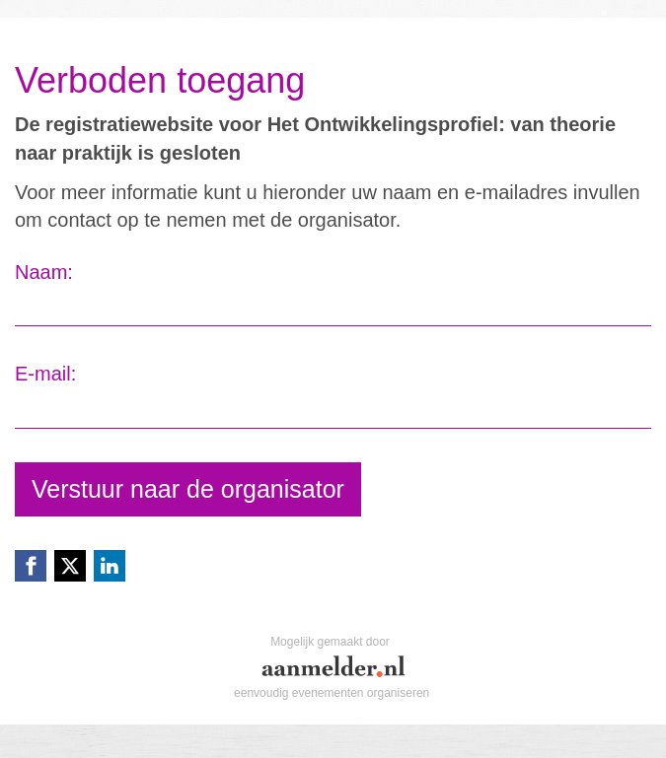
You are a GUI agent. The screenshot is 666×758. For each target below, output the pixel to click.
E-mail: (45, 373)
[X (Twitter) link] (70, 566)
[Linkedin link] (109, 566)
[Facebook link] (30, 566)
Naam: (44, 272)
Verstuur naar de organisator (188, 489)
